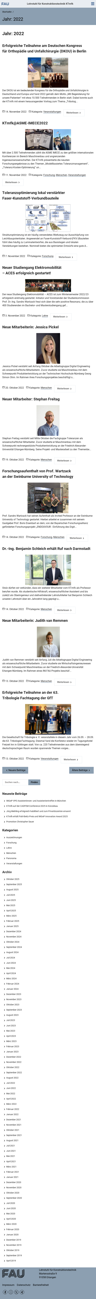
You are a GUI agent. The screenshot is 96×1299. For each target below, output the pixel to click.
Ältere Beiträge (80, 770)
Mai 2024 (10, 968)
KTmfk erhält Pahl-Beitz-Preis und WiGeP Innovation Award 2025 (37, 816)
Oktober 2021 (12, 1130)
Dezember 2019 (13, 1240)
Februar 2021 (12, 1172)
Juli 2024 (10, 957)
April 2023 (11, 1036)
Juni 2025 (11, 900)
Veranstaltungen (52, 111)
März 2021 (11, 1166)
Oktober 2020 (12, 1193)
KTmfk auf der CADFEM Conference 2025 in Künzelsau (32, 806)
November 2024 (13, 936)
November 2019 (13, 1245)
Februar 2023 (12, 1046)
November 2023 (13, 999)
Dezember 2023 (13, 994)
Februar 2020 (12, 1229)
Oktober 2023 (12, 1004)
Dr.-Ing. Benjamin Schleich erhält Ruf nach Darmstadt (46, 549)
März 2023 (11, 1041)
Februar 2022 (12, 1109)
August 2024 (12, 952)
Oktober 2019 (12, 1250)
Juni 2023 (11, 1025)
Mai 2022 (10, 1093)
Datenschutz (23, 1285)
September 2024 (14, 947)
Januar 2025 (12, 926)
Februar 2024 (12, 983)
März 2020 (11, 1224)
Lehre (45, 315)
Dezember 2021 (13, 1119)
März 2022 (11, 1104)
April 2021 (11, 1161)
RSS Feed (11, 1292)
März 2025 (11, 916)
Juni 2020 (11, 1208)
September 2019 (14, 1255)
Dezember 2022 (13, 1057)
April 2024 (11, 973)
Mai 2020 (10, 1213)
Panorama (11, 858)
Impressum (8, 1285)
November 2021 (13, 1125)
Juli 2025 (10, 895)
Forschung (49, 175)
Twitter (16, 1292)
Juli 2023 (10, 1020)
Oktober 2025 (12, 879)
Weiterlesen (72, 112)
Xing (22, 1292)
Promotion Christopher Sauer (20, 821)
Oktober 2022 (12, 1067)
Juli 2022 (10, 1083)
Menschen (61, 175)
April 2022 (11, 1099)
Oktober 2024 (12, 942)
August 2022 (12, 1077)
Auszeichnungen (14, 837)
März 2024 (11, 978)
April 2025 (11, 910)
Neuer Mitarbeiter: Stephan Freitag (31, 399)
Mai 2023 (10, 1031)
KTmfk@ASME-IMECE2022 (25, 123)
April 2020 (11, 1219)
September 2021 (14, 1135)
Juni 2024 (11, 963)
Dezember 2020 (13, 1182)
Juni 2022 (11, 1088)
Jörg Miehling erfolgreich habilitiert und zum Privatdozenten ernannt (38, 811)
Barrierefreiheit (41, 1285)
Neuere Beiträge (16, 770)
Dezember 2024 (13, 931)
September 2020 (14, 1198)
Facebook (5, 1292)
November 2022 (13, 1062)
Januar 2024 (12, 989)
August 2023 (12, 1015)
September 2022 (14, 1072)
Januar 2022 (12, 1114)
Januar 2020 (12, 1234)
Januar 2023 (12, 1051)
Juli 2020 (10, 1203)
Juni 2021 (11, 1151)
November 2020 (13, 1187)
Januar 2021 (12, 1177)
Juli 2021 (10, 1145)
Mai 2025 (10, 905)
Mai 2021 (10, 1156)
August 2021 (12, 1140)
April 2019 (11, 1260)
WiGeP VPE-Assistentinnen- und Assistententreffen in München (36, 801)
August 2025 (12, 889)
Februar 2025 (12, 921)
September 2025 (14, 884)
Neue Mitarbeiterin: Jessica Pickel (30, 327)
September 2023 (14, 1010)
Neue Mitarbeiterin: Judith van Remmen (35, 620)
